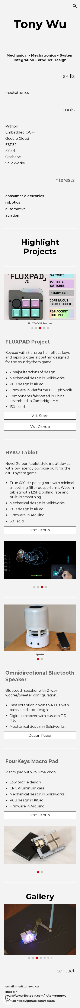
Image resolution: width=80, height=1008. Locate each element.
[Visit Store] (40, 415)
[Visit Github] (40, 426)
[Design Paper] (40, 735)
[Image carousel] (40, 301)
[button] (5, 6)
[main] (40, 24)
